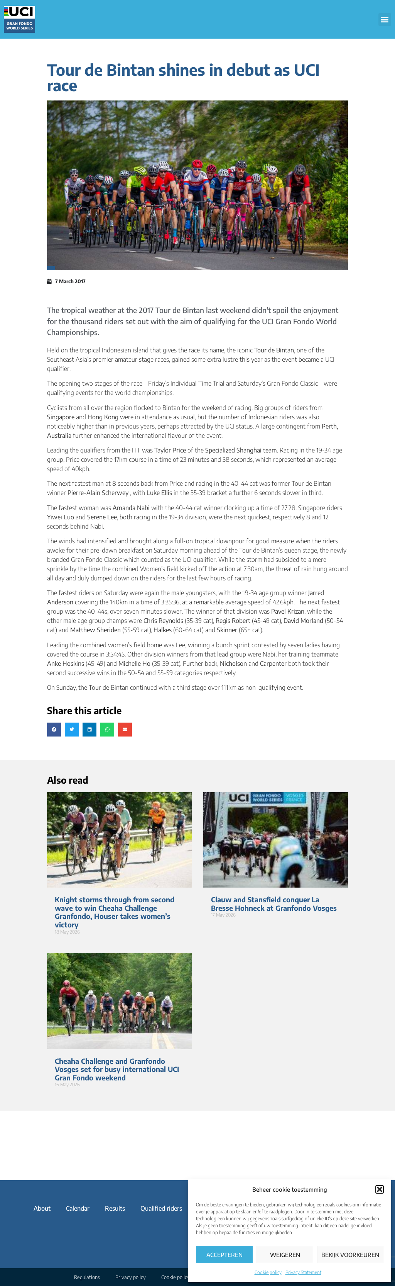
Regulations (87, 1277)
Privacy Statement (303, 1272)
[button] (379, 1189)
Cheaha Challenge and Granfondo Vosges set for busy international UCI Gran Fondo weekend (117, 1069)
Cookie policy (268, 1272)
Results (115, 1208)
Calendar (77, 1208)
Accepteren (224, 1254)
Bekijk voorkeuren (350, 1254)
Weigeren (285, 1254)
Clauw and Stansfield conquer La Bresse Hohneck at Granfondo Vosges (274, 903)
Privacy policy (130, 1277)
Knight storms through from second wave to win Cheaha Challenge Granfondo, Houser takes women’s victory (114, 912)
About (42, 1208)
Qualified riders (161, 1208)
